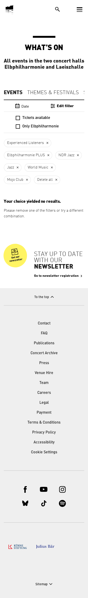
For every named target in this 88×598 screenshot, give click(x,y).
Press (44, 363)
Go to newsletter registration (56, 276)
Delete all (45, 180)
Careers (44, 393)
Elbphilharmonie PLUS (26, 155)
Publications (44, 343)
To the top (41, 297)
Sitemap (41, 584)
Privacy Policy (44, 432)
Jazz (10, 167)
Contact (44, 323)
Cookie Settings (44, 452)
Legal (44, 403)
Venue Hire (44, 373)
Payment (44, 413)
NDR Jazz (66, 155)
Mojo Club (15, 180)
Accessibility (44, 442)
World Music (38, 167)
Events (13, 92)
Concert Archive (44, 353)
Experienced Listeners (25, 143)
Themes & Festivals (53, 92)
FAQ (44, 333)
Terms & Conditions (44, 423)
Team (44, 383)
